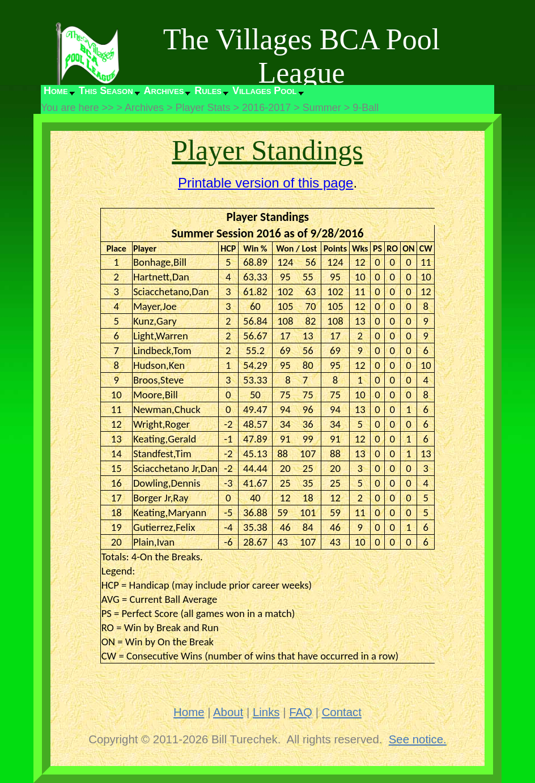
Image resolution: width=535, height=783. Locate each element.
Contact (342, 712)
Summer (322, 107)
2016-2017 (266, 107)
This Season (106, 90)
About (228, 712)
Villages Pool (264, 90)
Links (266, 712)
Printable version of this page (266, 182)
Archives (164, 90)
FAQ (300, 712)
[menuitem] (58, 93)
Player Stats (203, 107)
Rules (208, 90)
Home (56, 90)
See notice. (418, 739)
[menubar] (173, 93)
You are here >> (77, 107)
